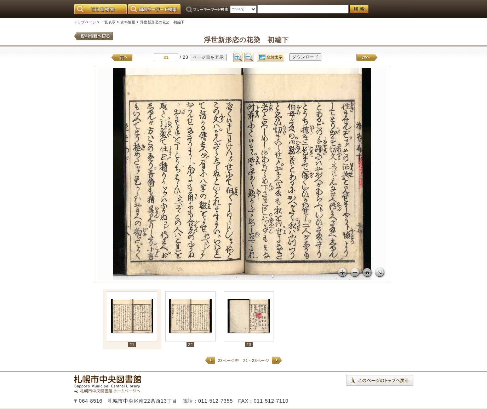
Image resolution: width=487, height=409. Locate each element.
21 (132, 344)
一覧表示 (108, 22)
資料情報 (127, 22)
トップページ (85, 22)
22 (190, 344)
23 (248, 344)
